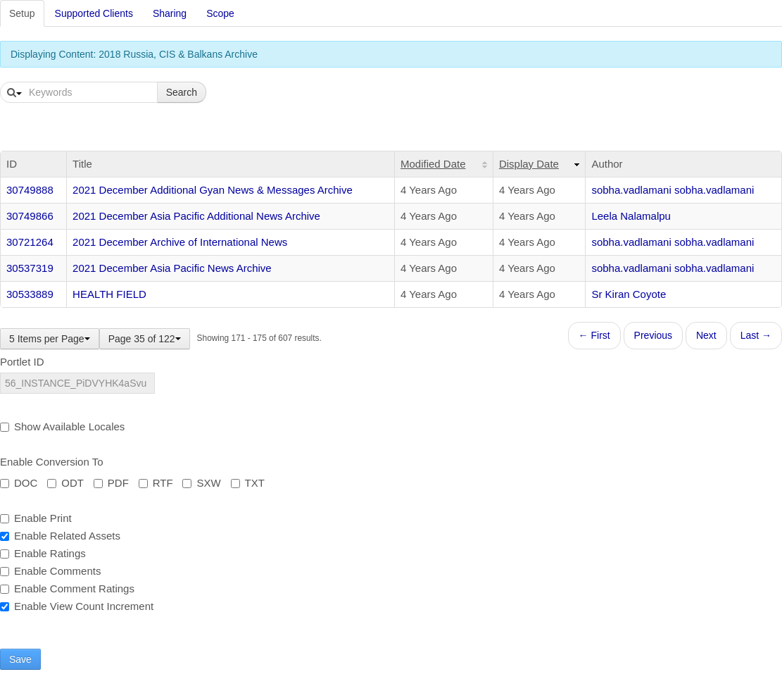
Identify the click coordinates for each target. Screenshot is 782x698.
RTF (156, 483)
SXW (201, 483)
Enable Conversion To (51, 462)
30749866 (29, 216)
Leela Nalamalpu (631, 216)
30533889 (29, 294)
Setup (22, 13)
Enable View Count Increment (76, 606)
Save (20, 659)
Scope (220, 13)
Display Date (529, 164)
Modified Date (433, 164)
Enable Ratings (43, 553)
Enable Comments (50, 571)
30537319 (29, 268)
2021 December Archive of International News (179, 242)
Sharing (170, 13)
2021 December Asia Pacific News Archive (172, 268)
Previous (653, 335)
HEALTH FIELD (109, 294)
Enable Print (36, 518)
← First (594, 335)
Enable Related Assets (60, 536)
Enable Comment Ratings (67, 588)
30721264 (29, 242)
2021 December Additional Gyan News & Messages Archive (212, 190)
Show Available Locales (62, 426)
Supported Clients (94, 13)
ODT (65, 483)
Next (706, 335)
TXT (248, 483)
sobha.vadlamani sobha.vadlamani (672, 190)
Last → (755, 335)
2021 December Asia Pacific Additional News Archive (196, 216)
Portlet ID (22, 362)
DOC (18, 483)
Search (181, 92)
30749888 (29, 190)
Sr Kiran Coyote (628, 294)
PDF (111, 483)
